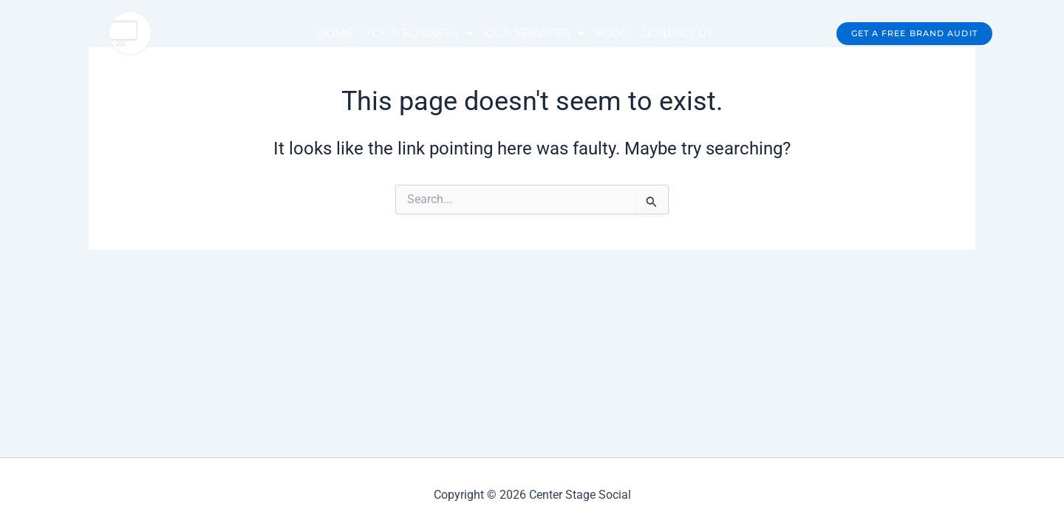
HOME (335, 33)
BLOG (612, 33)
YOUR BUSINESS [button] (419, 34)
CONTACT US (677, 33)
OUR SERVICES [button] (534, 34)
